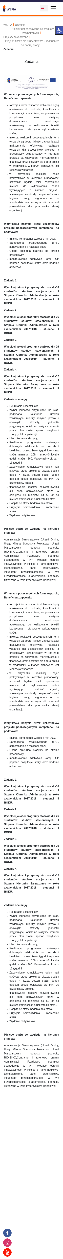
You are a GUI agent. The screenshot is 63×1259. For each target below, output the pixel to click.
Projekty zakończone (15, 37)
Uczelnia (20, 24)
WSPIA (7, 24)
